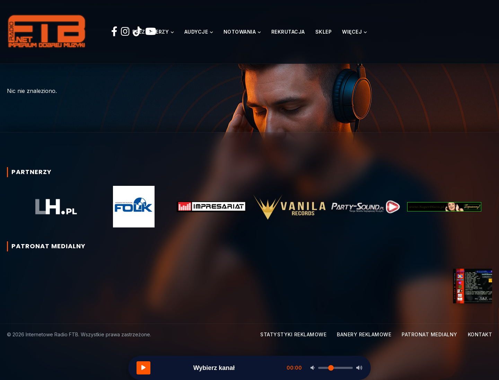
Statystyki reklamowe (293, 334)
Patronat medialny (429, 334)
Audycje (196, 32)
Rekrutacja (288, 32)
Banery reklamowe (364, 334)
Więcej (352, 32)
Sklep (323, 32)
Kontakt (480, 334)
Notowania (240, 32)
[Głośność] (335, 368)
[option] (56, 206)
